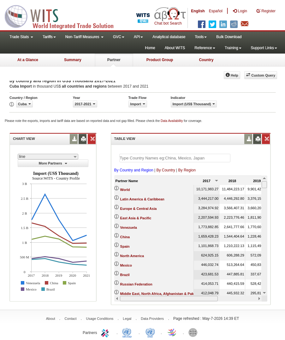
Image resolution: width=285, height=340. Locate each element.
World (125, 190)
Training (233, 48)
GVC (118, 37)
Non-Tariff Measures (84, 37)
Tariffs (49, 37)
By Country (165, 170)
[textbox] (174, 158)
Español (216, 11)
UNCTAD (128, 332)
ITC (106, 332)
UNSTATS (150, 332)
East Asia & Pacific (135, 218)
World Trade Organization (172, 332)
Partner (114, 60)
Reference (204, 48)
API (138, 37)
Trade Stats (21, 37)
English (198, 11)
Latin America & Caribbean (142, 199)
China (125, 237)
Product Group (159, 60)
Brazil (125, 275)
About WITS (175, 48)
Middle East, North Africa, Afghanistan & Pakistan (161, 294)
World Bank (194, 332)
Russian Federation (136, 284)
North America (132, 256)
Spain (125, 246)
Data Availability (172, 121)
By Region (187, 170)
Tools (201, 37)
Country (206, 60)
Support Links (264, 48)
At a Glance (27, 60)
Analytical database (168, 37)
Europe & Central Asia (138, 208)
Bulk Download (228, 37)
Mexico (126, 265)
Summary (72, 60)
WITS (63, 16)
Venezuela (128, 227)
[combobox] (48, 156)
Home (150, 48)
